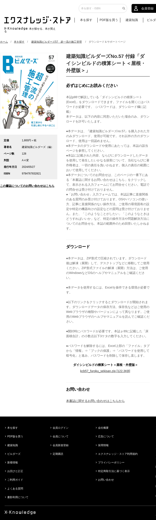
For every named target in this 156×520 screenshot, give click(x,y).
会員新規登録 (61, 445)
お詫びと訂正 (15, 471)
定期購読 (58, 453)
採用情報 (103, 445)
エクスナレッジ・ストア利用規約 (118, 453)
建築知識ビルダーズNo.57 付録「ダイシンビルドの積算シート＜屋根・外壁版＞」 (106, 63)
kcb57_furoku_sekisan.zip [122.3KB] (105, 371)
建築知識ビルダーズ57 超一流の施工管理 (56, 41)
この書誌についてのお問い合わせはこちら (27, 185)
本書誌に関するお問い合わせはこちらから (95, 401)
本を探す (88, 21)
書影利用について (17, 497)
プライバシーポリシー (111, 462)
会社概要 (103, 427)
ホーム (4, 41)
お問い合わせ (106, 479)
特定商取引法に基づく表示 (114, 471)
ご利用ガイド (15, 479)
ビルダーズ (13, 453)
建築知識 (132, 21)
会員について (61, 436)
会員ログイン (61, 427)
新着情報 (12, 462)
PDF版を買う (109, 21)
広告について (106, 436)
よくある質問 (15, 488)
